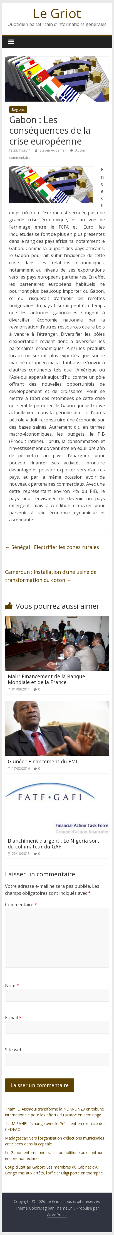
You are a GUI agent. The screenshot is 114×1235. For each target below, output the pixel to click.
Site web (14, 1050)
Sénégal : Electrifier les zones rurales (52, 547)
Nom (12, 985)
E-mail (13, 1018)
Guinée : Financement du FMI (42, 761)
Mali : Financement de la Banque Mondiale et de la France (46, 679)
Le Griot (57, 13)
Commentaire (21, 904)
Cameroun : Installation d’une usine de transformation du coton (50, 576)
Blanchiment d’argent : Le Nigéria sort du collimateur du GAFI (53, 843)
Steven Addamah (53, 150)
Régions (18, 109)
